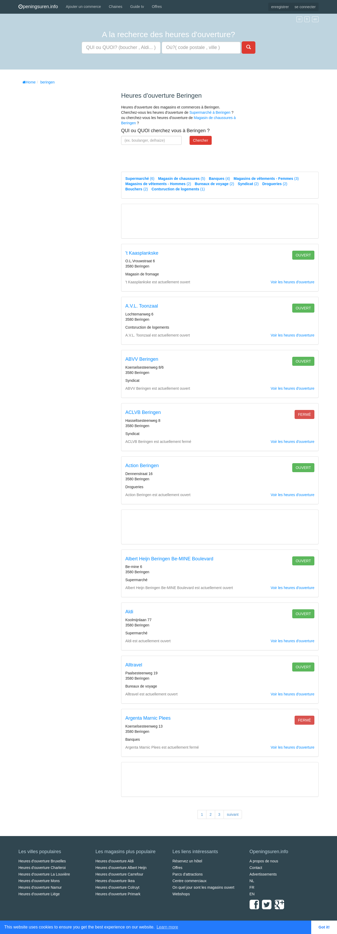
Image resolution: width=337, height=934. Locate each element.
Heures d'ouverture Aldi (115, 861)
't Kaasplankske (141, 253)
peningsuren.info (38, 6)
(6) (139, 178)
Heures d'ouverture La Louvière (44, 874)
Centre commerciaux (189, 881)
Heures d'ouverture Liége (39, 894)
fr (307, 19)
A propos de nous (264, 861)
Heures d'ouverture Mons (39, 881)
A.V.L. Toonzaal (141, 306)
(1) (178, 189)
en (315, 19)
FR (252, 887)
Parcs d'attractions (187, 874)
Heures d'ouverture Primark (118, 894)
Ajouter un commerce (83, 6)
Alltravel (133, 665)
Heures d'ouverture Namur (40, 887)
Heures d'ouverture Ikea (115, 881)
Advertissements (263, 874)
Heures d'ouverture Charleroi (42, 868)
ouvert (303, 255)
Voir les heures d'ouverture (292, 282)
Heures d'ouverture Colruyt (118, 887)
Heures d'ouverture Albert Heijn (121, 868)
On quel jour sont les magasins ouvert (203, 887)
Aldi (129, 611)
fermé (304, 414)
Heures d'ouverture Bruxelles (42, 861)
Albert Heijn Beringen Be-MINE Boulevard (169, 558)
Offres (157, 6)
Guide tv (137, 6)
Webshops (181, 894)
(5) (181, 178)
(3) (266, 178)
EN (252, 894)
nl (299, 19)
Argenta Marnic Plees (148, 718)
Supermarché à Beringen (209, 112)
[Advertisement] (57, 166)
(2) (158, 184)
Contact (256, 868)
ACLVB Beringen (143, 412)
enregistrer (280, 7)
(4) (219, 178)
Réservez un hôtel (187, 861)
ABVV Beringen (141, 359)
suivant (233, 814)
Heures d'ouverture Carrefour (119, 874)
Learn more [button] (167, 927)
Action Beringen (142, 465)
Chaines (115, 6)
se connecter (305, 7)
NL (252, 881)
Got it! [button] (324, 927)
